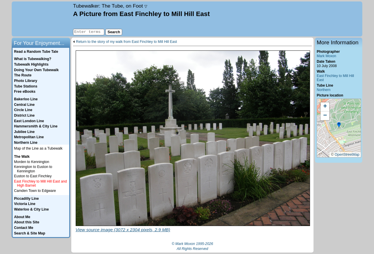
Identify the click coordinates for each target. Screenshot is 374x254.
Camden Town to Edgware (35, 191)
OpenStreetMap (347, 155)
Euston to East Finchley (33, 176)
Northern (323, 90)
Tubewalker (110, 6)
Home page (41, 19)
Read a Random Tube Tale (36, 52)
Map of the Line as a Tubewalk (38, 148)
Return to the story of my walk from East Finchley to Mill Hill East (126, 42)
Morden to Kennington (31, 162)
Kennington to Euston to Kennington (33, 169)
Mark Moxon (326, 56)
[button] (339, 125)
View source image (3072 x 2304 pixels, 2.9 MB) (123, 229)
